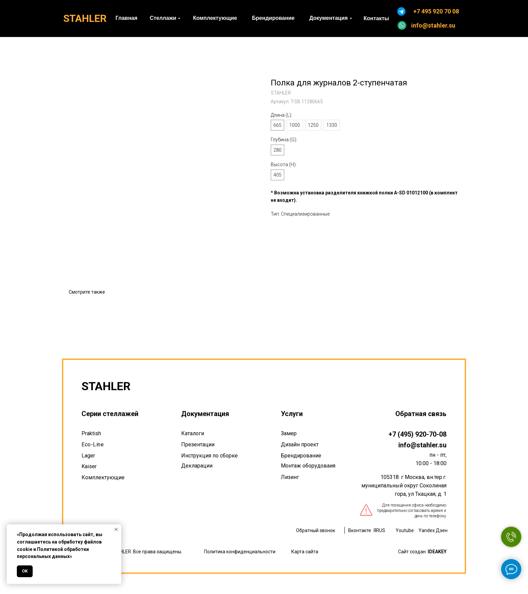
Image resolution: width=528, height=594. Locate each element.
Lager (88, 455)
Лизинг (290, 477)
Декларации (196, 465)
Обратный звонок (315, 530)
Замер (289, 433)
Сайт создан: (422, 551)
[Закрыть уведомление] (116, 529)
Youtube (405, 530)
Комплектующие (103, 477)
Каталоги (192, 433)
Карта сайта (304, 551)
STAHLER (84, 18)
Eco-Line (92, 444)
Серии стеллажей (109, 414)
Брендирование (301, 455)
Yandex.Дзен (433, 530)
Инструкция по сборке (209, 455)
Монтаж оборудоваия (308, 465)
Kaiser (89, 466)
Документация (205, 414)
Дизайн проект (300, 444)
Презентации (197, 444)
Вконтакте (359, 530)
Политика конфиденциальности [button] (239, 551)
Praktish (91, 433)
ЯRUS (379, 530)
